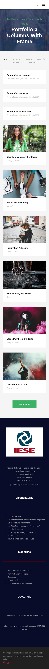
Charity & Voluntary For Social (22, 157)
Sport (9, 297)
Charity (16, 60)
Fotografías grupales (17, 93)
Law (15, 252)
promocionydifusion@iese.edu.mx (24, 484)
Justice (28, 60)
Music (17, 388)
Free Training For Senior (19, 293)
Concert (9, 388)
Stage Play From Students (20, 339)
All (5, 60)
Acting (9, 343)
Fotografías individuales (19, 111)
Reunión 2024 (34, 79)
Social (32, 63)
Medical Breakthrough (18, 202)
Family (9, 252)
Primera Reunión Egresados (17, 79)
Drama (16, 343)
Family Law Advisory (17, 248)
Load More (24, 404)
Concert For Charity (17, 384)
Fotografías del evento (18, 75)
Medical (10, 206)
